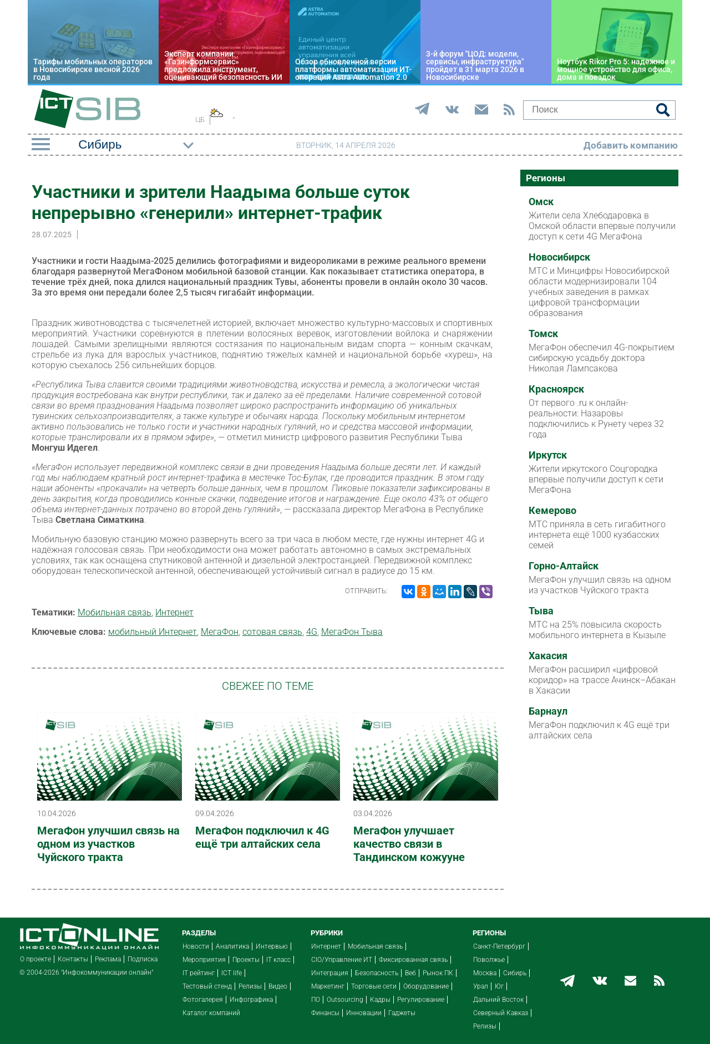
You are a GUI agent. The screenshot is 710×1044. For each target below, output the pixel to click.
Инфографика (251, 1000)
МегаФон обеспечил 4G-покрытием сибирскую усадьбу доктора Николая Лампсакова (601, 358)
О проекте (35, 959)
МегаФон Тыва (352, 632)
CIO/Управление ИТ (341, 960)
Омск (541, 201)
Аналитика (232, 946)
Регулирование (420, 1000)
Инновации (364, 1013)
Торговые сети (374, 986)
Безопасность (376, 973)
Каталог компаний (211, 1013)
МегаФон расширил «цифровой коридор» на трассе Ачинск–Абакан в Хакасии (602, 680)
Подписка (143, 959)
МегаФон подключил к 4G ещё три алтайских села (262, 837)
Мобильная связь (114, 612)
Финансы (325, 1013)
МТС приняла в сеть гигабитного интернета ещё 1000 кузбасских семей (597, 535)
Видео (277, 986)
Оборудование (426, 986)
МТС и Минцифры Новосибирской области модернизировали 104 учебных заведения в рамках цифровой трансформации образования (599, 292)
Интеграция (329, 973)
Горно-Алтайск (564, 566)
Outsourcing (345, 1000)
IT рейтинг (198, 973)
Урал (480, 986)
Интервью (272, 946)
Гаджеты (401, 1013)
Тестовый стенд (207, 986)
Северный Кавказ (500, 1013)
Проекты (246, 960)
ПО (315, 1000)
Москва (484, 973)
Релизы (250, 986)
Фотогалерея (202, 1000)
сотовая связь (272, 632)
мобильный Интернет (152, 632)
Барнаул (548, 711)
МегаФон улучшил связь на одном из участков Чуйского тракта (108, 844)
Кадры (380, 1000)
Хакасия (548, 655)
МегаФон (220, 632)
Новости (195, 946)
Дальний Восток (498, 1000)
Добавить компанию (631, 145)
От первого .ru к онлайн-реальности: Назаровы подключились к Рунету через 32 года (596, 419)
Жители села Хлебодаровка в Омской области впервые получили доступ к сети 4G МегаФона (602, 226)
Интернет (174, 612)
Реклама (108, 959)
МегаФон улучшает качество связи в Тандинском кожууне (409, 844)
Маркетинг (327, 986)
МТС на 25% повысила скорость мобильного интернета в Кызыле (597, 629)
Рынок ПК (438, 973)
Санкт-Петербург (499, 946)
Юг (499, 986)
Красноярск (556, 389)
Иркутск (548, 455)
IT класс (278, 960)
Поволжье (489, 960)
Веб (410, 973)
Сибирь (514, 973)
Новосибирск (559, 257)
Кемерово (552, 510)
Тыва (541, 611)
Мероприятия (204, 960)
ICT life (231, 973)
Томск (543, 333)
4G (311, 632)
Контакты (73, 959)
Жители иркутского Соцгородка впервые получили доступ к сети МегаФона (596, 479)
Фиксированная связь (413, 960)
